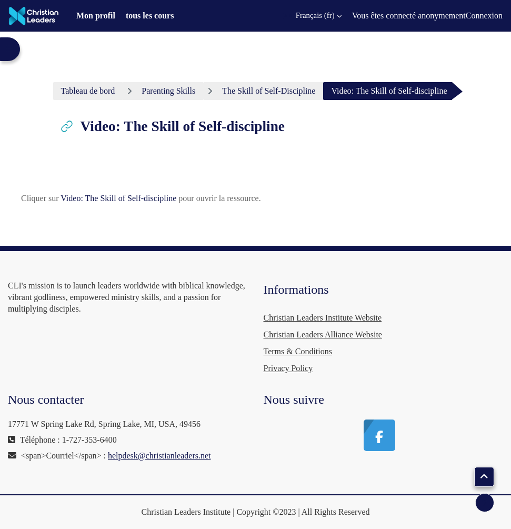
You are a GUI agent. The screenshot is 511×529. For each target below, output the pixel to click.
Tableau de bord (88, 90)
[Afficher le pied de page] (484, 502)
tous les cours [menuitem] (150, 15)
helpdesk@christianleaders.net (159, 455)
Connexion (484, 15)
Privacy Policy (288, 368)
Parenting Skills (168, 90)
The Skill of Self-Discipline (268, 90)
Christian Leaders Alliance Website (323, 334)
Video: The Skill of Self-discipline (118, 198)
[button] (312, 16)
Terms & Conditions (298, 351)
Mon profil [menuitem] (95, 15)
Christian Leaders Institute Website (323, 317)
